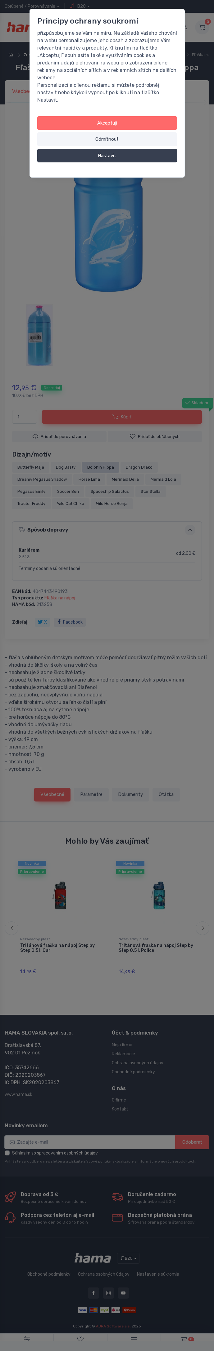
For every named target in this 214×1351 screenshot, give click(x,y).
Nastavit (107, 155)
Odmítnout (107, 139)
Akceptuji (107, 123)
